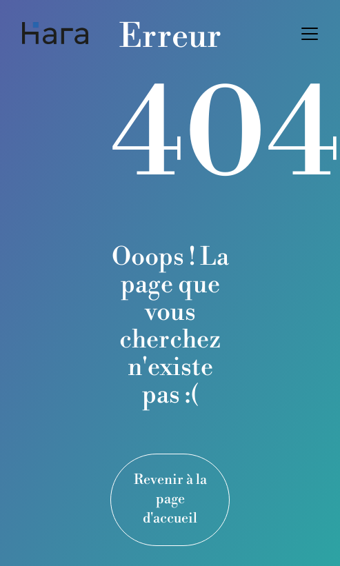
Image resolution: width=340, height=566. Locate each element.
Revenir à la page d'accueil (170, 499)
